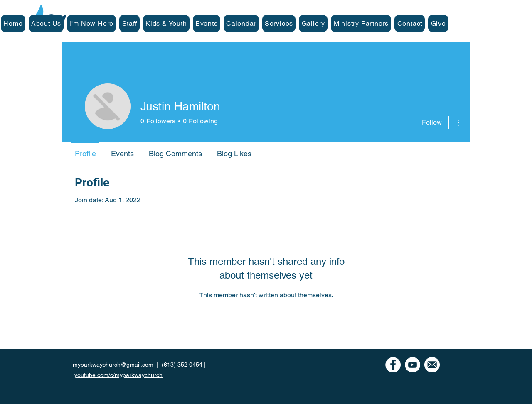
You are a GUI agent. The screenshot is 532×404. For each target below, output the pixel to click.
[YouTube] (412, 364)
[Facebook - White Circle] (393, 364)
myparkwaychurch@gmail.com (113, 364)
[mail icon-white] (432, 364)
